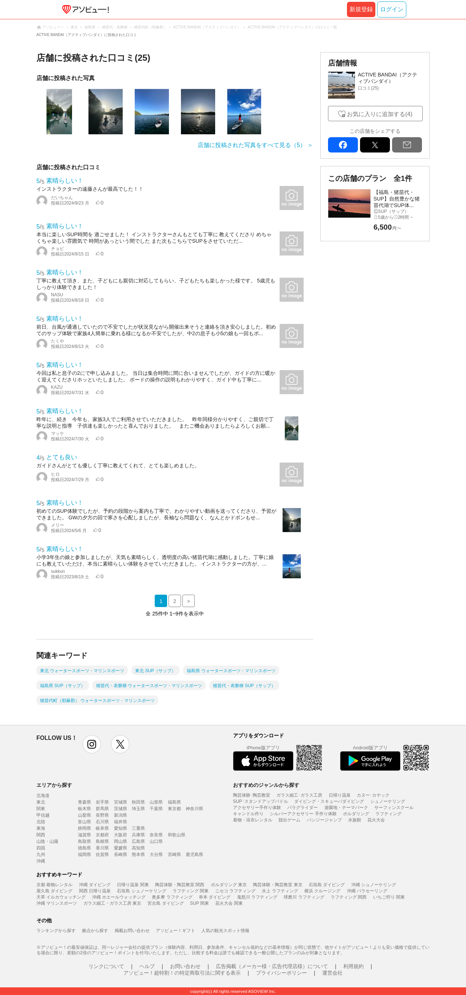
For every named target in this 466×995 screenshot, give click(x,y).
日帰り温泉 (340, 795)
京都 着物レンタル (54, 884)
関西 (40, 834)
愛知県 (120, 828)
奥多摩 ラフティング (172, 897)
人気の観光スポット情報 (225, 930)
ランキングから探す (56, 930)
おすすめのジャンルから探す (266, 785)
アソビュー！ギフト (175, 930)
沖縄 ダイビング (95, 884)
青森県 (84, 802)
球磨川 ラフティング (304, 897)
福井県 (120, 821)
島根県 (102, 841)
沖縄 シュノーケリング (373, 884)
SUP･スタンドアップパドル (260, 801)
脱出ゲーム (289, 819)
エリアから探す (54, 785)
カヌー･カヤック (373, 795)
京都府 (102, 834)
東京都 (174, 808)
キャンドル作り (248, 813)
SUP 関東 (199, 903)
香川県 (102, 848)
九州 (40, 854)
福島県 (174, 802)
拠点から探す (95, 930)
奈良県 (156, 834)
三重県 (138, 828)
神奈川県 (194, 808)
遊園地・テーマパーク (346, 807)
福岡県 (84, 854)
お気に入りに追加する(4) (379, 114)
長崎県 (120, 854)
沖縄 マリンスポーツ (56, 903)
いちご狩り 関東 (389, 897)
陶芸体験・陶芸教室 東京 (277, 884)
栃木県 (84, 808)
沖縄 (40, 861)
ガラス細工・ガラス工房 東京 (112, 903)
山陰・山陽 (47, 841)
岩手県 (102, 802)
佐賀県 (102, 854)
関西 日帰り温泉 (95, 890)
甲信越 (43, 815)
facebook (343, 144)
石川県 (102, 821)
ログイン (391, 9)
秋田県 (138, 802)
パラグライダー (302, 807)
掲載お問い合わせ (132, 930)
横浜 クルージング (322, 890)
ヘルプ (147, 966)
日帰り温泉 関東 (133, 884)
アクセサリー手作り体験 (257, 807)
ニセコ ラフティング (235, 890)
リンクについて (106, 966)
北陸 (40, 821)
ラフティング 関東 (191, 890)
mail (407, 144)
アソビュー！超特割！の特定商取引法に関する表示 (182, 973)
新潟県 (120, 815)
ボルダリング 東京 (229, 884)
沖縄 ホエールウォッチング (119, 897)
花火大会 (376, 819)
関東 (40, 808)
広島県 (138, 841)
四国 (40, 848)
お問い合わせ (185, 966)
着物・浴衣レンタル (252, 819)
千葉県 (156, 808)
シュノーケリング (387, 801)
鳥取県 (84, 841)
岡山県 (120, 841)
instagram (92, 744)
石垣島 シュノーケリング (141, 890)
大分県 (156, 854)
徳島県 (84, 848)
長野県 (102, 815)
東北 (40, 802)
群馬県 (102, 808)
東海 (40, 828)
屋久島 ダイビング (54, 890)
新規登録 (361, 9)
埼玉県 (138, 808)
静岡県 (84, 828)
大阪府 (120, 834)
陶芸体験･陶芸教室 (251, 795)
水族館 (354, 819)
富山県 (84, 821)
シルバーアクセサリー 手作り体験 (303, 813)
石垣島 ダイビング (327, 884)
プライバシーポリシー (281, 973)
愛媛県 (120, 848)
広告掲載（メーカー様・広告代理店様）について (272, 966)
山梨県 (84, 815)
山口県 (156, 841)
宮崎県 (174, 854)
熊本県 (138, 854)
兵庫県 (138, 834)
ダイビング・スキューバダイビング (329, 801)
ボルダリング (356, 813)
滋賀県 (84, 834)
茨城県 (120, 808)
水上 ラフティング (280, 890)
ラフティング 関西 (349, 897)
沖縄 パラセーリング (367, 890)
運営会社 (332, 973)
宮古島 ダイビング (165, 903)
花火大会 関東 (228, 903)
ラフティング (388, 813)
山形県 (156, 802)
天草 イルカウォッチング (61, 897)
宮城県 (120, 802)
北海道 (43, 795)
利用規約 (353, 966)
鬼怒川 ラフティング (257, 897)
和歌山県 (176, 834)
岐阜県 (102, 828)
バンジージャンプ (324, 819)
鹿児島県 (194, 854)
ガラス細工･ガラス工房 (299, 795)
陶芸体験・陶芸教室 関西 (179, 884)
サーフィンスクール (394, 807)
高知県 (138, 848)
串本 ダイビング (214, 897)
